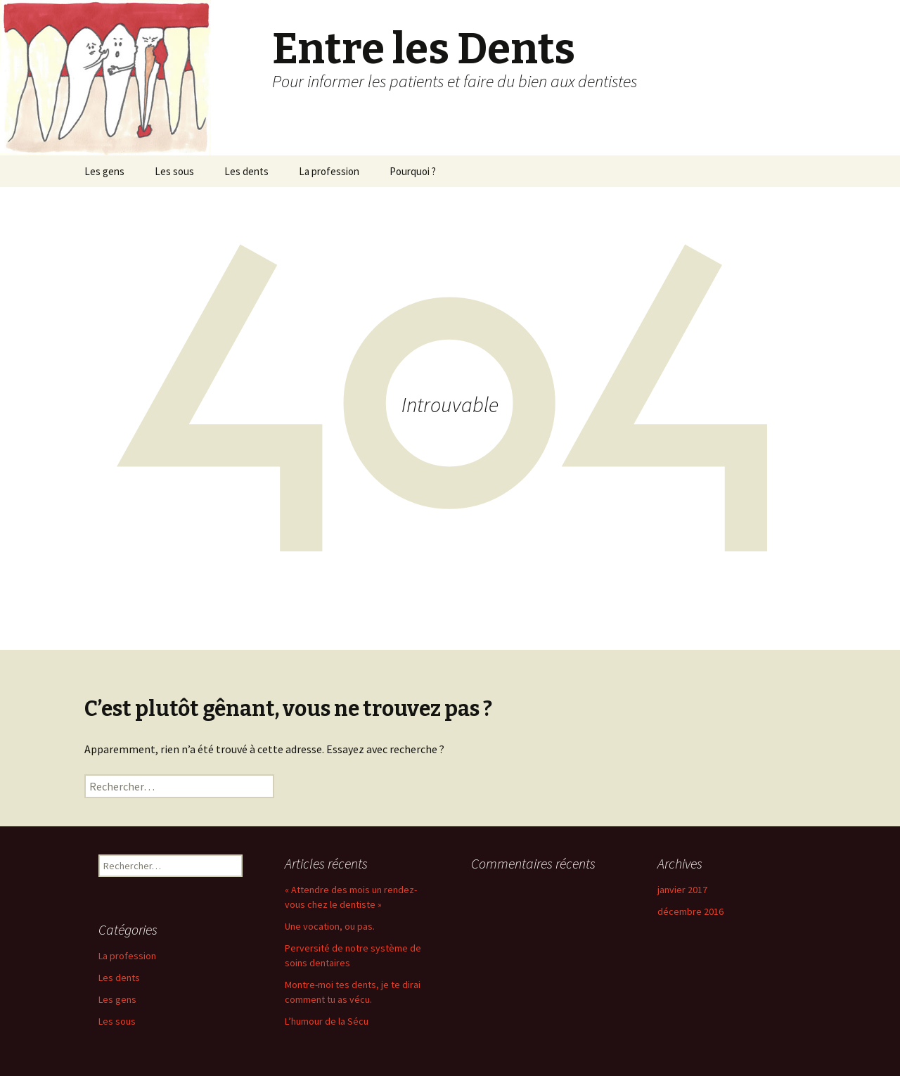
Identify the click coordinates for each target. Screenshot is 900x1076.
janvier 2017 (682, 889)
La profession (329, 171)
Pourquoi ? (413, 171)
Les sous (174, 171)
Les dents (246, 171)
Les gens (104, 171)
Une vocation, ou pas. (330, 926)
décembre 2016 (690, 911)
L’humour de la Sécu (326, 1021)
